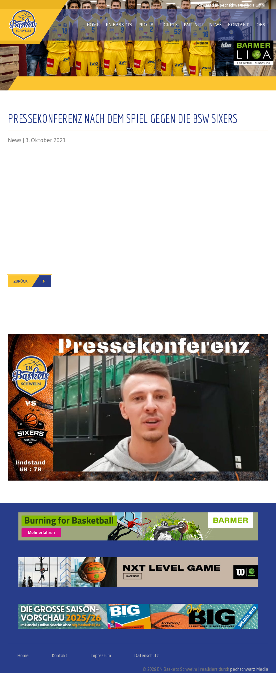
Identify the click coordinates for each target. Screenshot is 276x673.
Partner (193, 24)
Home (93, 24)
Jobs (260, 24)
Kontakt (238, 24)
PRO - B (145, 24)
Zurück (32, 281)
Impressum (100, 655)
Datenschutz (146, 655)
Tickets (169, 24)
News (215, 24)
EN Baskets (119, 24)
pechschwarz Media (249, 669)
